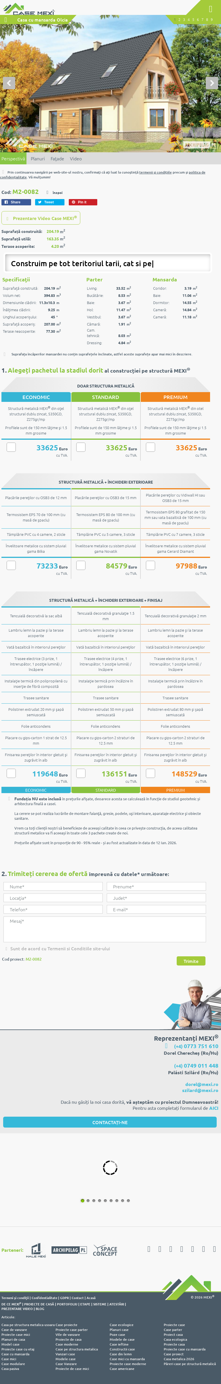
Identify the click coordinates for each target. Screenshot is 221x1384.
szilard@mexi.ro (200, 1090)
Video (76, 158)
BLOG (40, 1309)
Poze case (117, 1334)
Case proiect (174, 1354)
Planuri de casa (13, 1339)
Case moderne (67, 1344)
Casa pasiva (10, 1369)
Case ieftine (119, 1344)
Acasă (91, 1298)
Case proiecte (66, 1325)
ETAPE (85, 1304)
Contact (78, 1298)
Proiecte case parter (72, 1329)
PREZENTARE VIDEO (17, 1309)
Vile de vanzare (68, 1334)
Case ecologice (122, 1325)
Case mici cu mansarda (127, 1359)
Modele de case (122, 1339)
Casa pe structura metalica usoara (28, 1325)
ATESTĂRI (116, 1304)
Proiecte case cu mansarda (184, 1349)
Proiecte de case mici (72, 1369)
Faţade (57, 158)
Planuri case (119, 1329)
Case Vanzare (66, 1364)
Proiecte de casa (68, 1339)
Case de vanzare (14, 1329)
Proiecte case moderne (128, 1364)
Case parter (173, 1329)
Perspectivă (13, 158)
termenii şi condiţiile (155, 172)
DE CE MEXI (11, 1304)
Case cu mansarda (15, 1354)
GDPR (64, 1298)
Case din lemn (121, 1354)
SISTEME (99, 1304)
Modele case (66, 1359)
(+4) (196, 1047)
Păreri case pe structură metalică (190, 1364)
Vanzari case (65, 1354)
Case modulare (13, 1364)
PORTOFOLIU (67, 1304)
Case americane (122, 1369)
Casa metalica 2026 (179, 1359)
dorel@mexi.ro (201, 1084)
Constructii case (122, 1349)
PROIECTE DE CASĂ (39, 1304)
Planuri (38, 158)
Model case (10, 1344)
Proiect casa (173, 1334)
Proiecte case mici (15, 1334)
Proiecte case (174, 1325)
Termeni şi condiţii (15, 1298)
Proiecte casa (174, 1344)
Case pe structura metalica (77, 1349)
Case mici (8, 1359)
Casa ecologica (175, 1339)
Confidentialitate (44, 1298)
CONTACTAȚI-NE (109, 1122)
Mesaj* (104, 930)
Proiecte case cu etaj (17, 1349)
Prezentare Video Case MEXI (41, 218)
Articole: (8, 1317)
